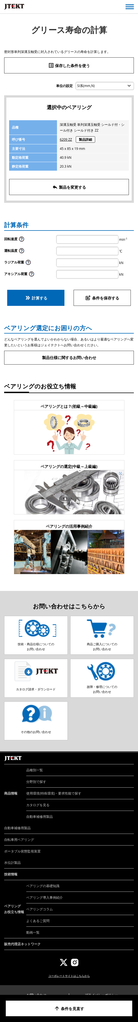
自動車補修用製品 (39, 816)
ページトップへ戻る (127, 752)
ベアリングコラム (39, 909)
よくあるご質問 (38, 920)
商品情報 (10, 793)
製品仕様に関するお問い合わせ (69, 357)
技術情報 (10, 874)
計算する (36, 297)
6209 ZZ (66, 139)
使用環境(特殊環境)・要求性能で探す (53, 793)
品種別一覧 (34, 770)
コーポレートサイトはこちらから (69, 976)
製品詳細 (85, 139)
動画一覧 (33, 932)
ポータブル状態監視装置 (22, 851)
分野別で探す (36, 781)
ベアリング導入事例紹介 (44, 897)
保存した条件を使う (69, 65)
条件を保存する (102, 297)
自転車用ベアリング (19, 839)
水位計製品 (12, 862)
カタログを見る (38, 805)
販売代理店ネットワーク (22, 944)
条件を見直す (69, 1008)
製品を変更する (69, 187)
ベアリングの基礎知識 (42, 885)
